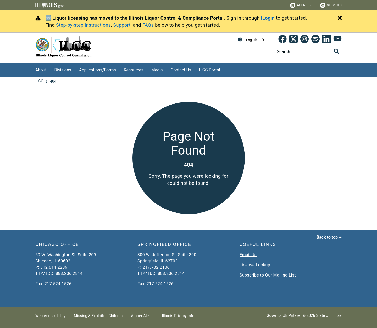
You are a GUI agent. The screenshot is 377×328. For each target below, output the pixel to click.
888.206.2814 (69, 273)
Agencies (301, 5)
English (251, 40)
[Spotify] (315, 40)
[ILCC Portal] (224, 69)
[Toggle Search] (336, 51)
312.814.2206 (53, 267)
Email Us (248, 254)
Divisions (62, 69)
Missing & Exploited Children (98, 316)
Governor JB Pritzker (284, 315)
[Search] (307, 51)
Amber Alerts (142, 316)
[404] (53, 81)
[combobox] (255, 40)
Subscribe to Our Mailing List (268, 275)
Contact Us (181, 69)
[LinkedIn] (326, 40)
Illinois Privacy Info (178, 316)
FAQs (148, 25)
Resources (133, 69)
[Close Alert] (340, 18)
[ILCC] (39, 81)
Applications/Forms (97, 69)
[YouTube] (337, 40)
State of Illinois (329, 315)
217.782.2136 (156, 267)
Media (157, 69)
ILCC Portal (209, 69)
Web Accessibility (50, 316)
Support (122, 25)
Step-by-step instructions (83, 25)
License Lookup (255, 264)
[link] (282, 40)
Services (331, 5)
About (41, 69)
